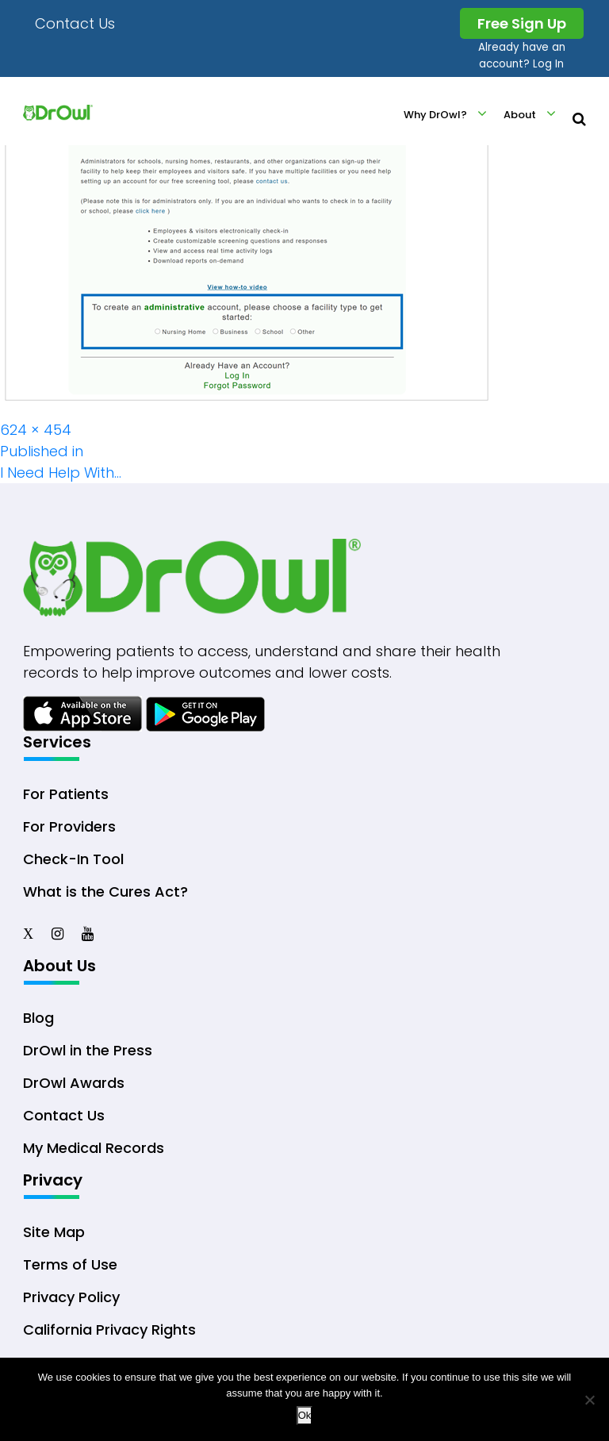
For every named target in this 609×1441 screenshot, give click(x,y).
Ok (305, 1415)
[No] (589, 1400)
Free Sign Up (521, 23)
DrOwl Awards (73, 1083)
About (520, 114)
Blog (38, 1018)
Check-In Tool (73, 859)
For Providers (69, 826)
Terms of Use (70, 1264)
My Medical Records (93, 1148)
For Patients (66, 794)
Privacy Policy (71, 1297)
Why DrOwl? (435, 114)
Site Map (54, 1232)
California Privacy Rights (109, 1329)
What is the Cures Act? (105, 891)
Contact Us (75, 23)
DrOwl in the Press (87, 1050)
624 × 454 (35, 430)
